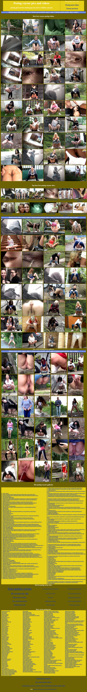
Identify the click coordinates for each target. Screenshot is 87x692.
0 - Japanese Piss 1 (5, 567)
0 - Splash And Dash (6, 542)
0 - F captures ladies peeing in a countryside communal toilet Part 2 (17, 576)
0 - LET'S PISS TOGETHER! (7, 497)
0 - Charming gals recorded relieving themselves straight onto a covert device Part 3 (66, 549)
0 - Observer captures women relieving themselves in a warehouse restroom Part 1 (20, 533)
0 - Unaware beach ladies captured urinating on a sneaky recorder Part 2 (63, 556)
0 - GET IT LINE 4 (51, 583)
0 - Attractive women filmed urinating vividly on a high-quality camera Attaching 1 (20, 566)
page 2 (24, 12)
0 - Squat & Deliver (51, 528)
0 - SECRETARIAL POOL (52, 540)
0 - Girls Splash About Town (7, 523)
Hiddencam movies (50, 601)
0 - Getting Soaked (51, 546)
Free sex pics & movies (74, 593)
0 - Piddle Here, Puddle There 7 (8, 578)
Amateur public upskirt (74, 597)
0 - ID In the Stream (51, 574)
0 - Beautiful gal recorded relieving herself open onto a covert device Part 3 (64, 495)
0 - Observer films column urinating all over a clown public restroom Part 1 (64, 569)
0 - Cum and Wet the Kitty (7, 513)
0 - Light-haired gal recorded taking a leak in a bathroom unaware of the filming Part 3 (21, 525)
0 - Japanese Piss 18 (6, 512)
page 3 (29, 12)
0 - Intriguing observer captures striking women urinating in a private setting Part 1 (20, 553)
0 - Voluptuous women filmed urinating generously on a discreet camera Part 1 (19, 498)
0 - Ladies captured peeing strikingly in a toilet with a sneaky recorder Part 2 (18, 499)
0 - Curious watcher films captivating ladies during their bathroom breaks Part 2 (19, 495)
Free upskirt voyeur (20, 588)
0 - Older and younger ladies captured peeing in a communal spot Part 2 (63, 567)
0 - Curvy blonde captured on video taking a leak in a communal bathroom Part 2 (20, 574)
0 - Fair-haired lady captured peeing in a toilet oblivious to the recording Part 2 (65, 502)
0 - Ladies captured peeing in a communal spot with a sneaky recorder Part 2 (64, 489)
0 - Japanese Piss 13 (6, 514)
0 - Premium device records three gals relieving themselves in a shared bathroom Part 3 (21, 522)
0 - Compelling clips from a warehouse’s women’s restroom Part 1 (62, 494)
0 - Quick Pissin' (5, 493)
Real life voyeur (50, 593)
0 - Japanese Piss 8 (51, 577)
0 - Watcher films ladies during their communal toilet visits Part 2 (16, 550)
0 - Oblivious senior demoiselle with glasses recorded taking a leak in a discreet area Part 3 (22, 545)
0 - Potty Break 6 (50, 575)
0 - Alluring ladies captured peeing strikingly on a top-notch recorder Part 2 (18, 511)
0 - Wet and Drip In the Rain (7, 541)
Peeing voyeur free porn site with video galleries (45, 689)
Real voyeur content (20, 597)
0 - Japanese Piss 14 (6, 510)
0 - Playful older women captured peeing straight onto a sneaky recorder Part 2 (19, 563)
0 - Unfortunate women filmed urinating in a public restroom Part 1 (62, 539)
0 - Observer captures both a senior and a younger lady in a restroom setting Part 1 (66, 493)
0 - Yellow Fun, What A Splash (53, 566)
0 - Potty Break (4, 508)
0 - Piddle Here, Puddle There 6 (8, 561)
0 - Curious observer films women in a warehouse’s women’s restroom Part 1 (64, 535)
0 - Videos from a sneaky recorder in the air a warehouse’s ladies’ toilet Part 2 (64, 537)
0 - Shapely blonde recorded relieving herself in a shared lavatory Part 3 (63, 530)
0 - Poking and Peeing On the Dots (55, 547)
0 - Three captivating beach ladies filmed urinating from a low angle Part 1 (18, 494)
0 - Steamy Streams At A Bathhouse (55, 571)
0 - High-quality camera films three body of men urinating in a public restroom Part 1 (66, 576)
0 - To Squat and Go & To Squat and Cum (10, 562)
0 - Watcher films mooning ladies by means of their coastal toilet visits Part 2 (64, 488)
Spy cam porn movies (19, 601)
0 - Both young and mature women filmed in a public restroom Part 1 (17, 552)
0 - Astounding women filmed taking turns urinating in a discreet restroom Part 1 (65, 561)
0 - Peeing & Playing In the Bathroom (9, 548)
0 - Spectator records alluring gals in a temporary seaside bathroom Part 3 (18, 568)
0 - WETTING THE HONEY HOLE (8, 537)
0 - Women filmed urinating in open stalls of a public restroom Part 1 (17, 517)
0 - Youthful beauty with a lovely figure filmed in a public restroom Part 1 (18, 518)
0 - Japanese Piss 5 (51, 510)
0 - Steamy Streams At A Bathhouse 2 (55, 570)
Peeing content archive (62, 12)
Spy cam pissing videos (43, 682)
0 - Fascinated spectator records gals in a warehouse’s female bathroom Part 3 (65, 581)
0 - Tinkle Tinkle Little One (7, 519)
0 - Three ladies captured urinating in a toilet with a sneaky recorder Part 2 (64, 518)
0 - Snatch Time (50, 558)
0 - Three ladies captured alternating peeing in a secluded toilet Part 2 (17, 504)
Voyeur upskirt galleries (74, 601)
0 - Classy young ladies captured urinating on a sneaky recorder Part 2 (17, 565)
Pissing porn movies (43, 678)
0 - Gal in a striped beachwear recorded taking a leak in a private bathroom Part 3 (20, 524)
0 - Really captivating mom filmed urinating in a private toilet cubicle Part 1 (18, 530)
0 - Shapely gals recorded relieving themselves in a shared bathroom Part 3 (18, 507)
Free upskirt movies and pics (50, 589)
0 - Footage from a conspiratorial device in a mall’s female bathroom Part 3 (64, 545)
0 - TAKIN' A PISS (5, 551)
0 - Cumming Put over (52, 557)
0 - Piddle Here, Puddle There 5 (8, 571)
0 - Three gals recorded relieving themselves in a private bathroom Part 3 (18, 546)
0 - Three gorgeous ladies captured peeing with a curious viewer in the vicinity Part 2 (20, 529)
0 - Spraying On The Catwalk (8, 560)
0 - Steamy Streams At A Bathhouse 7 (55, 505)
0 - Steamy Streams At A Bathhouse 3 (55, 578)
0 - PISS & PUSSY (5, 505)
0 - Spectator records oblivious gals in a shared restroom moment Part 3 (63, 507)
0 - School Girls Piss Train (7, 516)
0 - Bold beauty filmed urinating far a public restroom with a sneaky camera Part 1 (20, 556)
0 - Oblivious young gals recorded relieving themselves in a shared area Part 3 (19, 544)
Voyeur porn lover (74, 605)
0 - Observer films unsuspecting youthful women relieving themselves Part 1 (19, 502)
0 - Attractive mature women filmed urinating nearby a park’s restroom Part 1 (64, 565)
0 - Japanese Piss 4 (51, 559)
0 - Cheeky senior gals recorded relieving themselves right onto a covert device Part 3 (21, 549)
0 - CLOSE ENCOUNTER (52, 536)
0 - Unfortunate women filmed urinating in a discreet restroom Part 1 (17, 501)
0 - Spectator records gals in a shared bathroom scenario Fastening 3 (63, 499)
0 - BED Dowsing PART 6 (7, 540)
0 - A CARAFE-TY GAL (52, 563)
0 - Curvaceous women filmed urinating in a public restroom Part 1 (62, 520)
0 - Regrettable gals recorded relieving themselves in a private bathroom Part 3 (65, 552)
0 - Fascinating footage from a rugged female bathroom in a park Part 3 (17, 536)
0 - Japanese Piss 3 (5, 559)
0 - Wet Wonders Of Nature (53, 522)
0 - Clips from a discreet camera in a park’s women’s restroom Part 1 (17, 577)
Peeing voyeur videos (15, 12)
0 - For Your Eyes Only (6, 532)
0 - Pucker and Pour (51, 560)
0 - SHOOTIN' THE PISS (52, 550)
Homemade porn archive (74, 589)
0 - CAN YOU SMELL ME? (7, 527)
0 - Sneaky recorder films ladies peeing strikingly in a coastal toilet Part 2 (63, 568)
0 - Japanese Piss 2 (51, 490)
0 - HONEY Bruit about (52, 531)
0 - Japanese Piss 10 (6, 531)
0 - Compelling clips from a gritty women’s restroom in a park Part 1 (17, 573)
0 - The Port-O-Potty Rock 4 (53, 506)
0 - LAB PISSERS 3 (51, 548)
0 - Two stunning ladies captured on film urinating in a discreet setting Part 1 (64, 511)
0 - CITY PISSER (50, 519)
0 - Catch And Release (52, 525)
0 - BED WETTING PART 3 (53, 513)
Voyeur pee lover (72, 8)
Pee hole (50, 597)
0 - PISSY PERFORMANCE (7, 528)
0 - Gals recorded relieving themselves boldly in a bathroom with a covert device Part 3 (21, 554)
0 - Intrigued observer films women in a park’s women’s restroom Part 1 (17, 534)
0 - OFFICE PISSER (5, 564)
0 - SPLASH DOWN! (51, 573)
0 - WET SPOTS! (5, 509)
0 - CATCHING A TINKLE (52, 551)
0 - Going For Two (5, 500)
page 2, (72, 12)
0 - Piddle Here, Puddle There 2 (8, 569)
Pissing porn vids (19, 605)
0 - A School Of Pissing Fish (7, 520)
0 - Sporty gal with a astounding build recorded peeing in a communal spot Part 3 (20, 515)
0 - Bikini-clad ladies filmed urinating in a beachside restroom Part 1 (62, 582)
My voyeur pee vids (19, 593)
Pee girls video (50, 605)
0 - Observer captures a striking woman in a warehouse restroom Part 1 (63, 498)
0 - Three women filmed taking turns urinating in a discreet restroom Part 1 (18, 535)
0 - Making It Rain (51, 526)
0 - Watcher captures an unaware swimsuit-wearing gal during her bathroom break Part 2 (21, 547)
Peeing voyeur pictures (38, 12)
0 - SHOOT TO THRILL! (52, 512)
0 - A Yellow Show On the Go (53, 541)
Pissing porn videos (72, 5)
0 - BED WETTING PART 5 (53, 527)
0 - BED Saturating (51, 562)
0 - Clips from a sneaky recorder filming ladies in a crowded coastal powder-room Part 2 (21, 526)
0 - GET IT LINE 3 (51, 564)
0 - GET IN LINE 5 (51, 504)
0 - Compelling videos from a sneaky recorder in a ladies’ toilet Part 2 (17, 575)
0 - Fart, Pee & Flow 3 (6, 496)
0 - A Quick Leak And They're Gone (9, 570)
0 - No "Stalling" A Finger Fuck (8, 506)
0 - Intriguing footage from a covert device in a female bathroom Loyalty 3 (64, 544)
